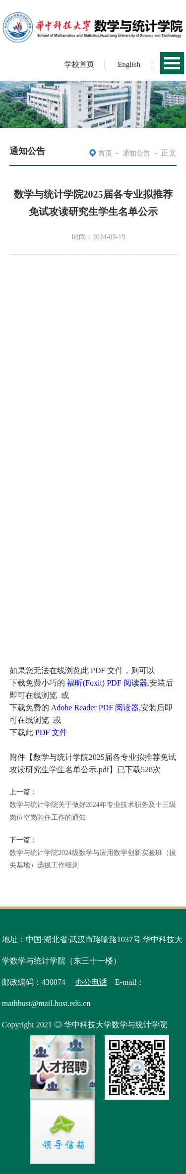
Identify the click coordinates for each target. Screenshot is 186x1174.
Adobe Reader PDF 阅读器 (95, 707)
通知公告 (136, 153)
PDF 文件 (51, 732)
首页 (105, 153)
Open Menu (172, 63)
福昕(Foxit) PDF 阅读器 (107, 683)
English (129, 64)
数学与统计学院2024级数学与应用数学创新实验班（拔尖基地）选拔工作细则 (92, 859)
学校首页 (79, 64)
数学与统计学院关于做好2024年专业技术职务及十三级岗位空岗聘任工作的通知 (92, 811)
